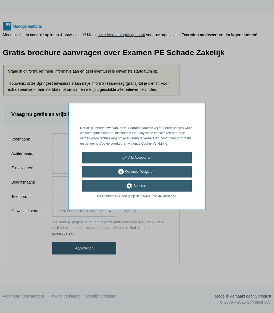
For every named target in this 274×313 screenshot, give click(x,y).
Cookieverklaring (163, 196)
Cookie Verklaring (154, 143)
